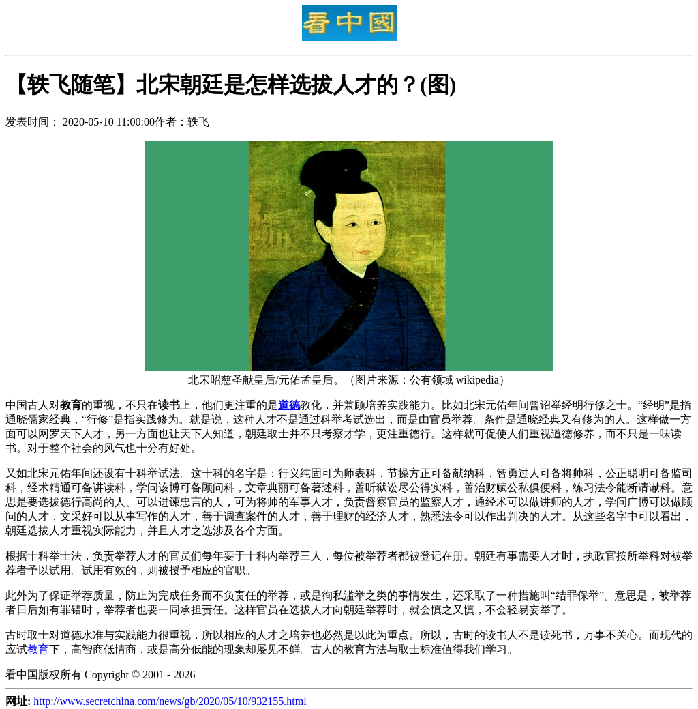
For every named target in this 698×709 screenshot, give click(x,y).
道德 (289, 405)
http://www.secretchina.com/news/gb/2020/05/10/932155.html (169, 701)
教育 (38, 649)
